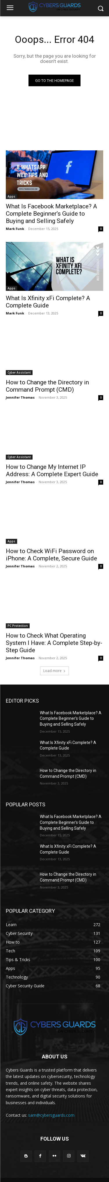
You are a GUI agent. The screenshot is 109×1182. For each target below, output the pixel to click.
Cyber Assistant (19, 372)
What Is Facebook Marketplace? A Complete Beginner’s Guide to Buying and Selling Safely (51, 213)
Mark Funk (15, 228)
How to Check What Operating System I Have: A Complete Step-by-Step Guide (54, 643)
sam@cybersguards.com (51, 1115)
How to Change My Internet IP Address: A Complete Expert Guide (52, 470)
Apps (11, 196)
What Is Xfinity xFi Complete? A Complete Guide (48, 302)
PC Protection (18, 626)
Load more (54, 670)
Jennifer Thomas (20, 397)
